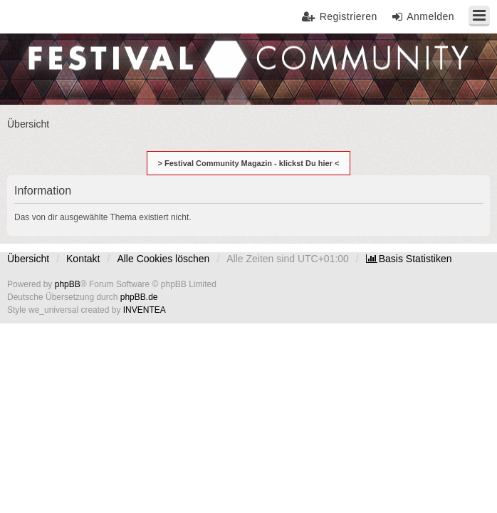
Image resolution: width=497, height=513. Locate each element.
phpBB (67, 284)
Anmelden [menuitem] (430, 16)
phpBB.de (139, 297)
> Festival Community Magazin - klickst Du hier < (249, 163)
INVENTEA (144, 310)
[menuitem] (409, 258)
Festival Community (51, 68)
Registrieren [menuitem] (348, 16)
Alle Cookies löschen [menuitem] (163, 258)
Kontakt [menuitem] (83, 258)
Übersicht (28, 258)
